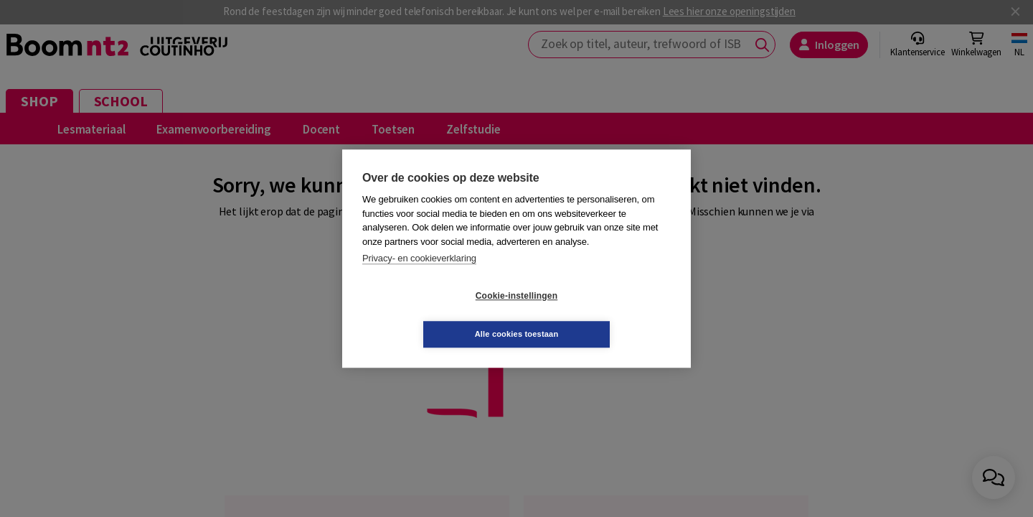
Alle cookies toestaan (602, 314)
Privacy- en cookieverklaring (419, 277)
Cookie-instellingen (431, 315)
